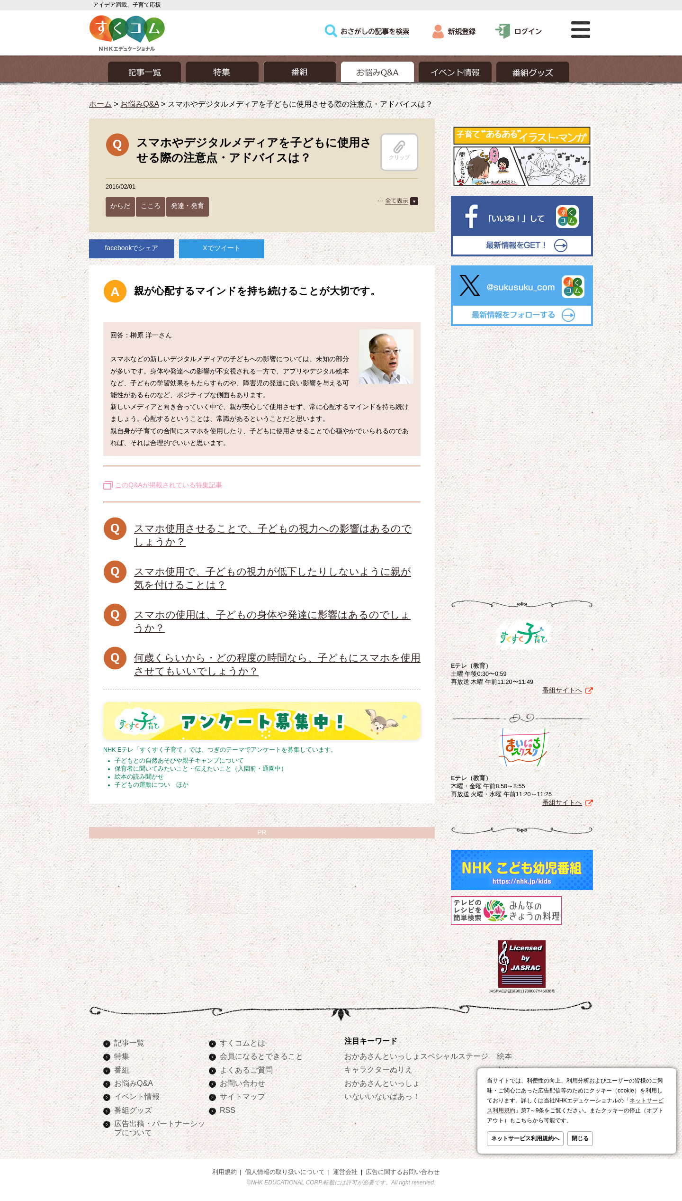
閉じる (580, 1138)
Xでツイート (221, 248)
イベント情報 (137, 1096)
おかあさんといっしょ (382, 1083)
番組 (121, 1069)
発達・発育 (187, 205)
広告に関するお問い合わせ (403, 1172)
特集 (121, 1056)
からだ (120, 205)
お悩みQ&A (139, 104)
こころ (151, 205)
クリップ (399, 150)
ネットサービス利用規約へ (525, 1138)
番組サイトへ (562, 690)
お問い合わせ (242, 1083)
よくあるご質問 (246, 1069)
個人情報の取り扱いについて (285, 1172)
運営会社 (345, 1172)
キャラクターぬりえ (378, 1069)
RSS (227, 1110)
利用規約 (224, 1172)
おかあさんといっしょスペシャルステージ (416, 1056)
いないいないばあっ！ (382, 1096)
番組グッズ (133, 1110)
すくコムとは (242, 1042)
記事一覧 (129, 1042)
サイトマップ (242, 1096)
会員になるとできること (261, 1056)
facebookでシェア (132, 248)
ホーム (100, 104)
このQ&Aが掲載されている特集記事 (168, 485)
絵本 (504, 1056)
